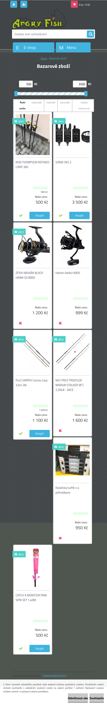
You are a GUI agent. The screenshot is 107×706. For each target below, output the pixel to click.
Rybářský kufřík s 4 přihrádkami (67, 490)
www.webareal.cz (55, 675)
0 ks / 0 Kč (84, 5)
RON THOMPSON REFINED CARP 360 (32, 164)
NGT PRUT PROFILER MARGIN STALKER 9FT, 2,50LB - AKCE (69, 385)
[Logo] (39, 19)
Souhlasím (96, 698)
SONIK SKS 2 (63, 162)
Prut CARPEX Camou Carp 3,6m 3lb (32, 382)
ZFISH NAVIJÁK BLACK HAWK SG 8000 (29, 275)
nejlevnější (36, 102)
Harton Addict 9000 (67, 273)
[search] (90, 34)
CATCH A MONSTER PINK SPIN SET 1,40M (31, 597)
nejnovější (65, 102)
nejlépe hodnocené (84, 105)
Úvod (44, 58)
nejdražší (50, 102)
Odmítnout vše (78, 698)
